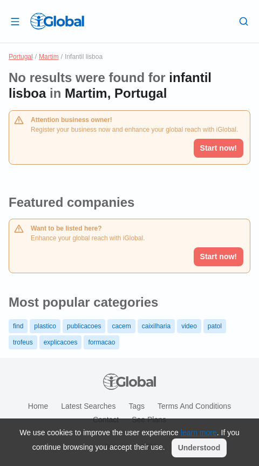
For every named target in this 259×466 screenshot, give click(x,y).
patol (215, 326)
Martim (49, 56)
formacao (101, 342)
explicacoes (61, 342)
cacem (121, 326)
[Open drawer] (15, 21)
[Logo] (57, 21)
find (18, 326)
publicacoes (84, 326)
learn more (199, 432)
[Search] (244, 21)
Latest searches (88, 406)
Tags (136, 406)
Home (38, 406)
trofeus (23, 342)
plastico (45, 326)
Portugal (21, 56)
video (189, 326)
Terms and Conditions (194, 406)
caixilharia (156, 326)
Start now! (218, 256)
